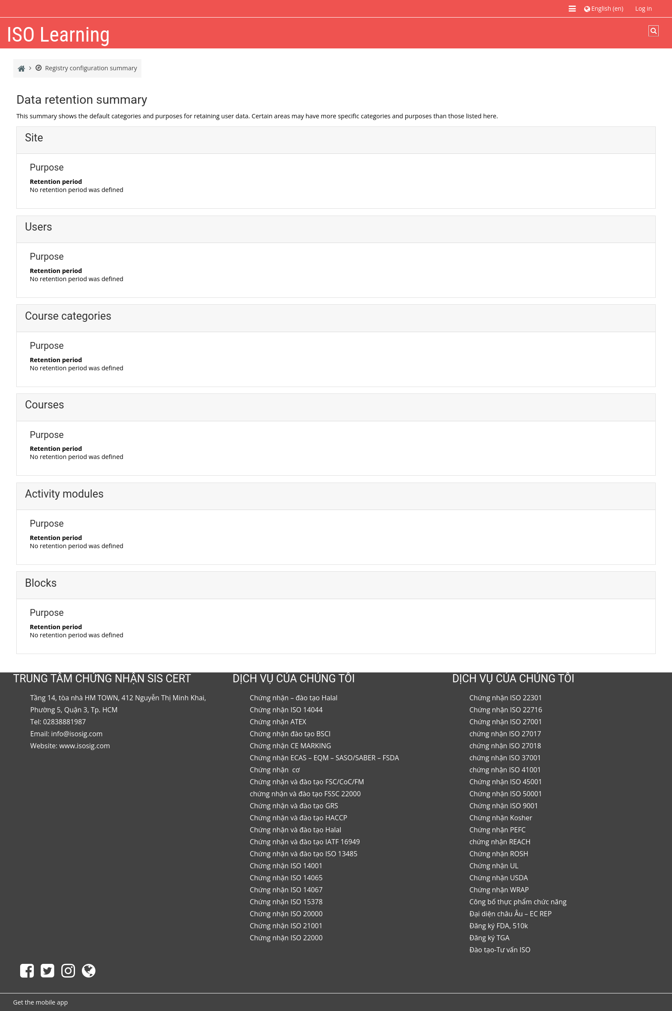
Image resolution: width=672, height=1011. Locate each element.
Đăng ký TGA (489, 937)
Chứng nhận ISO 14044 (286, 709)
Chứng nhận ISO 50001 (505, 793)
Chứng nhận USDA (498, 877)
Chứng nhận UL (494, 865)
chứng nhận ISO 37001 (505, 757)
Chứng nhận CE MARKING (290, 745)
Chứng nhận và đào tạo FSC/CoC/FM (307, 781)
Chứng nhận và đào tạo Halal (296, 829)
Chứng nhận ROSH (498, 853)
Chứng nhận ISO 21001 (286, 925)
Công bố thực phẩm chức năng (518, 901)
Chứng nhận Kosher (500, 817)
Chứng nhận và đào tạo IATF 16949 (305, 841)
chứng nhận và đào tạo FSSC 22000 (305, 793)
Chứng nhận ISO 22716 (505, 709)
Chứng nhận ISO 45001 (505, 781)
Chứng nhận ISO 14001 (286, 865)
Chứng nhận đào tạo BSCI (290, 733)
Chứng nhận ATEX (278, 721)
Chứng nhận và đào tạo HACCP (298, 817)
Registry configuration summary (86, 68)
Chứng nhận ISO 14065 (286, 877)
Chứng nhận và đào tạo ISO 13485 (303, 853)
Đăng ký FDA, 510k (498, 925)
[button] (603, 8)
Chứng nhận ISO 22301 (505, 697)
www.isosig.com (84, 745)
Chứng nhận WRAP (499, 889)
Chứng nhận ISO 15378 (286, 901)
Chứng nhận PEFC (497, 829)
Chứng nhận (270, 769)
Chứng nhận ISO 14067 (286, 889)
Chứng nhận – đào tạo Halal (294, 697)
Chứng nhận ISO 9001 (503, 805)
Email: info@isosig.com (66, 733)
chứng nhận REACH (500, 841)
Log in (643, 8)
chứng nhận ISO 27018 (505, 745)
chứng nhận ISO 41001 (505, 769)
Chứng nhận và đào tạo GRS (294, 805)
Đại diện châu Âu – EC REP (510, 913)
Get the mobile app (40, 1002)
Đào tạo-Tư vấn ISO (500, 949)
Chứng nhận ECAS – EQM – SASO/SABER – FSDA (324, 757)
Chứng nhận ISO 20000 (286, 913)
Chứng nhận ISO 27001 (505, 721)
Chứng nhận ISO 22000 (286, 937)
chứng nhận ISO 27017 (505, 733)
